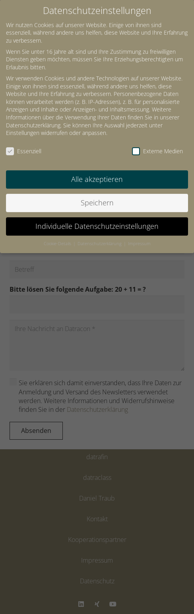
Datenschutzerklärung (33, 118)
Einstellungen (22, 126)
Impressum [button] (139, 236)
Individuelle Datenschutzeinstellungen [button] (97, 219)
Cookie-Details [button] (58, 236)
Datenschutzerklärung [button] (100, 236)
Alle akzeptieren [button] (97, 172)
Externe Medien (157, 144)
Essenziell (23, 144)
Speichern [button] (97, 195)
